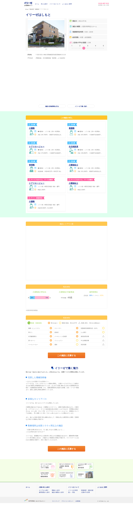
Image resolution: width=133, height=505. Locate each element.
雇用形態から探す (44, 492)
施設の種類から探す (58, 492)
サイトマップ (55, 501)
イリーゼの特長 (73, 490)
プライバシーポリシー (67, 501)
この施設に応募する (66, 355)
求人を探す (44, 3)
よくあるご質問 (67, 3)
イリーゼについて (55, 3)
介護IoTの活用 (85, 492)
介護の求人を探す (44, 487)
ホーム (37, 3)
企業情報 (77, 501)
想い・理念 (71, 492)
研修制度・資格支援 (87, 490)
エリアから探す (43, 490)
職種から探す (56, 490)
